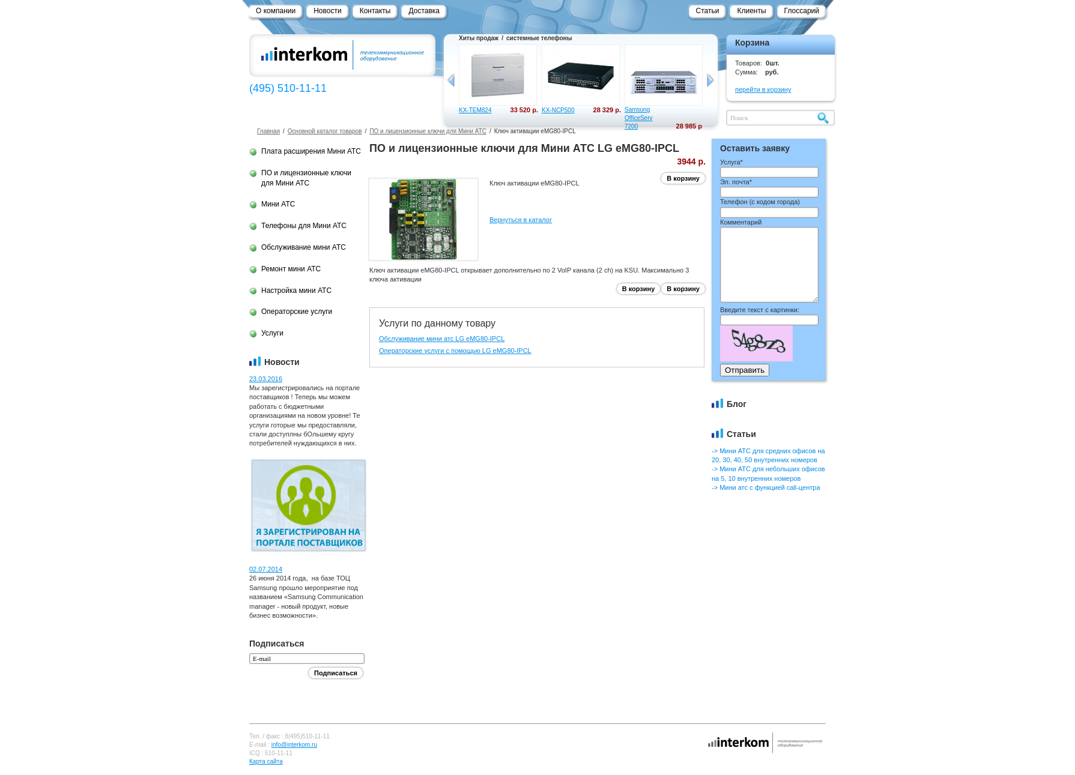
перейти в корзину (763, 89)
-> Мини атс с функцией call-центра (766, 487)
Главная (268, 131)
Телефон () (760, 201)
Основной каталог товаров (325, 131)
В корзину (683, 178)
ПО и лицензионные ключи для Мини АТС (427, 131)
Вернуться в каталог (520, 219)
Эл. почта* (736, 181)
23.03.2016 (265, 378)
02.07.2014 (265, 569)
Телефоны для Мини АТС (304, 226)
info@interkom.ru (294, 744)
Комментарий (741, 222)
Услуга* (731, 162)
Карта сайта (266, 761)
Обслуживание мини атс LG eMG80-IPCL (441, 338)
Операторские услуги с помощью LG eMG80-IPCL (455, 350)
